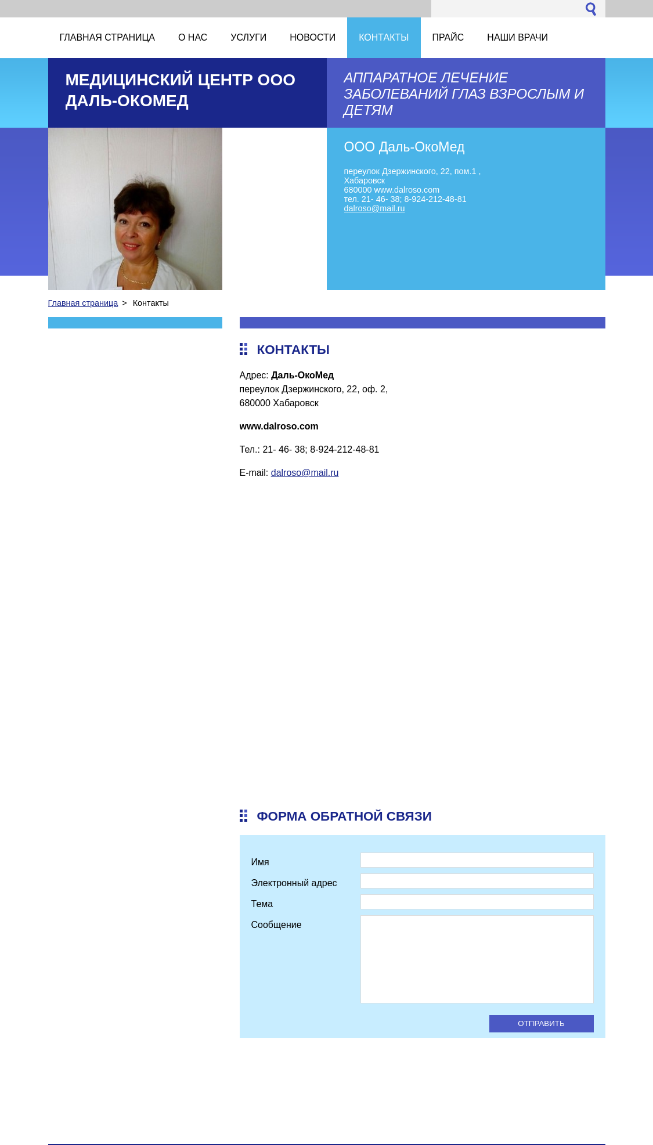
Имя (260, 862)
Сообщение (276, 925)
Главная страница (83, 303)
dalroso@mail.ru (305, 473)
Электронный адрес (294, 883)
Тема (262, 904)
